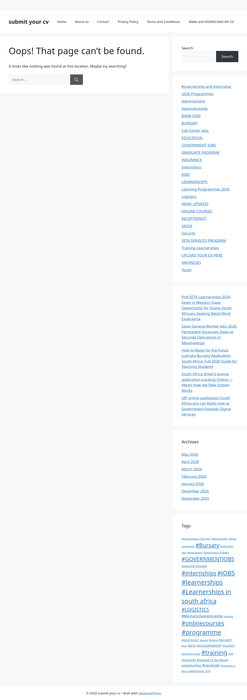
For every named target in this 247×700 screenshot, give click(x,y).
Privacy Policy (128, 21)
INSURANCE (192, 159)
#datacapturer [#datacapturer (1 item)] (195, 552)
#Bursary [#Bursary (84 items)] (207, 545)
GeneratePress (150, 693)
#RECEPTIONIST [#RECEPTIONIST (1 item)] (190, 640)
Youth (187, 269)
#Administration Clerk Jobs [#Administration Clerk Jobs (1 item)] (196, 538)
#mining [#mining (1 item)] (228, 616)
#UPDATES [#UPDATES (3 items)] (189, 660)
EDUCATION (192, 137)
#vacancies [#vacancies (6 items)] (211, 665)
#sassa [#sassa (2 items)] (213, 640)
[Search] (76, 79)
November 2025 (195, 498)
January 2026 (193, 483)
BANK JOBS (191, 115)
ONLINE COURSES (197, 211)
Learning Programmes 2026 (206, 189)
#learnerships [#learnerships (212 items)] (202, 582)
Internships (191, 167)
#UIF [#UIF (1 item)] (231, 653)
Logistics (189, 196)
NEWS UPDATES (195, 203)
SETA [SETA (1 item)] (207, 671)
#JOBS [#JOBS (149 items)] (226, 573)
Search (187, 48)
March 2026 (192, 469)
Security (188, 233)
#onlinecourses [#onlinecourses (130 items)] (203, 623)
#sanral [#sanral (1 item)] (204, 640)
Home (61, 21)
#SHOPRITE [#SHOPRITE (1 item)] (228, 645)
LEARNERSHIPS (195, 181)
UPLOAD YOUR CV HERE (202, 255)
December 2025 (195, 491)
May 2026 (190, 454)
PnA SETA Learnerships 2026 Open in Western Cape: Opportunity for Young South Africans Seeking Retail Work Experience (207, 307)
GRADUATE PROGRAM (201, 152)
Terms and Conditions (163, 21)
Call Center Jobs (195, 130)
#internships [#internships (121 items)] (199, 573)
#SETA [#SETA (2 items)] (191, 646)
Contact (103, 21)
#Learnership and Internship (206, 86)
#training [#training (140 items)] (214, 652)
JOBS (186, 174)
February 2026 (194, 476)
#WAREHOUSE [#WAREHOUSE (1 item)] (196, 671)
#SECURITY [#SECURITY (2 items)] (225, 640)
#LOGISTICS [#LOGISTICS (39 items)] (195, 609)
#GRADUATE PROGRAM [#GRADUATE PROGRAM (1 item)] (194, 566)
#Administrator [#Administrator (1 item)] (219, 538)
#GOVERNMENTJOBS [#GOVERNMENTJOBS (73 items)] (208, 559)
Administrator (193, 101)
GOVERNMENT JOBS (199, 145)
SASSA (187, 225)
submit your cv (29, 21)
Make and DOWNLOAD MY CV (211, 21)
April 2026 (190, 461)
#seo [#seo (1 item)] (184, 645)
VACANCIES (191, 262)
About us (82, 21)
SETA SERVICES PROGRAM (204, 240)
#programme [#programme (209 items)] (201, 632)
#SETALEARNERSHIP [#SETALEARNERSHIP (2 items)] (208, 646)
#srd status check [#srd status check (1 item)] (191, 653)
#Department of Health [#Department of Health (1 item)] (216, 552)
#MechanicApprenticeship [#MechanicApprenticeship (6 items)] (202, 616)
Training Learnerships (200, 247)
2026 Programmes (197, 93)
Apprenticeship (195, 108)
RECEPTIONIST (194, 218)
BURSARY (190, 123)
